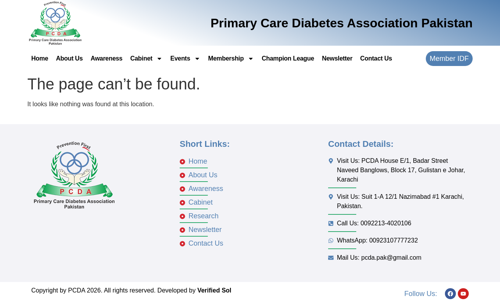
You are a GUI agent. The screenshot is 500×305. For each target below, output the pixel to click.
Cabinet (146, 59)
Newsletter (337, 58)
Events (185, 59)
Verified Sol (214, 290)
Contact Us (376, 58)
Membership (231, 59)
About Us (69, 58)
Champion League (288, 58)
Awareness (107, 58)
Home (39, 58)
